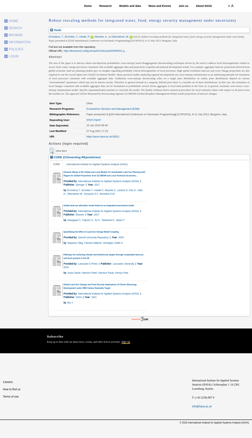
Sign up (125, 341)
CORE (56, 164)
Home (88, 5)
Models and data (130, 5)
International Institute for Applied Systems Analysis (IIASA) (97, 164)
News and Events (159, 5)
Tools (55, 30)
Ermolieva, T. (56, 36)
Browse (16, 35)
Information (20, 42)
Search (15, 28)
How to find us (11, 389)
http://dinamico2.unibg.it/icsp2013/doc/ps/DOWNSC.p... (95, 50)
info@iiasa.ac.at (202, 406)
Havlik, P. (84, 36)
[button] (51, 151)
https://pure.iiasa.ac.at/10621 (102, 136)
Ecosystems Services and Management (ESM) (112, 108)
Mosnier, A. (101, 36)
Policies (16, 49)
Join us (183, 5)
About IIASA (204, 5)
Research (105, 5)
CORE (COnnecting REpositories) (75, 157)
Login (14, 56)
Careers (8, 382)
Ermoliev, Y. (71, 36)
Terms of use (11, 396)
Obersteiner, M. (120, 36)
